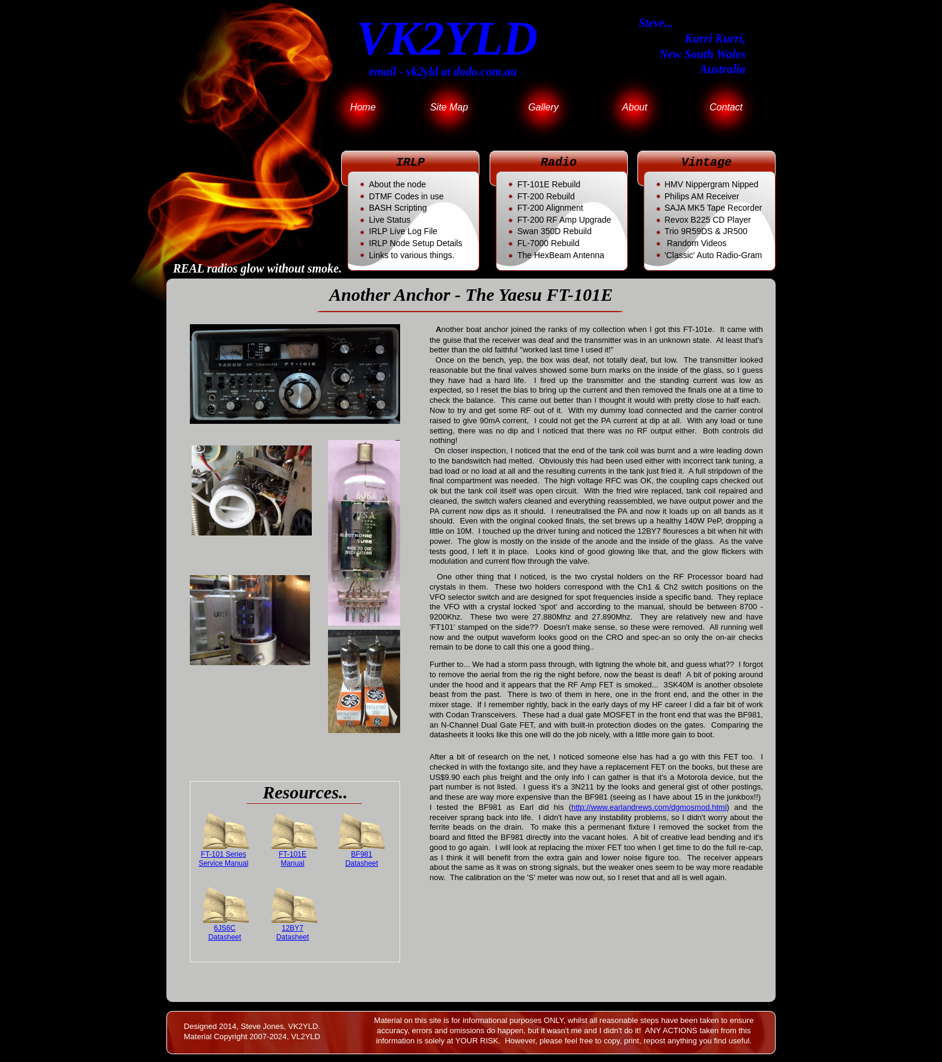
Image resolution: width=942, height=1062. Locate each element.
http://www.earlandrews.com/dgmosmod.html (649, 807)
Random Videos (696, 243)
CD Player (707, 220)
